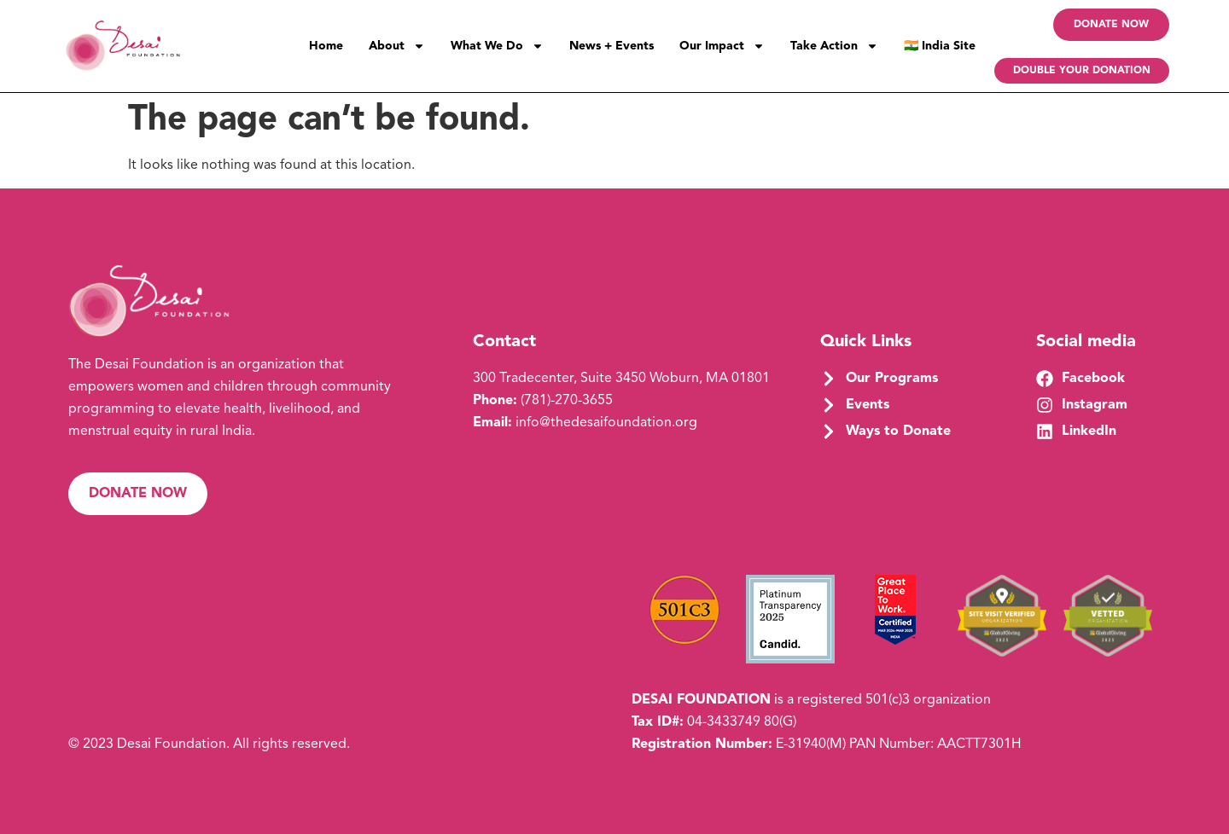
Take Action (834, 46)
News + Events (611, 46)
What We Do (497, 46)
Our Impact (722, 46)
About (397, 46)
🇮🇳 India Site (940, 46)
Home (326, 46)
